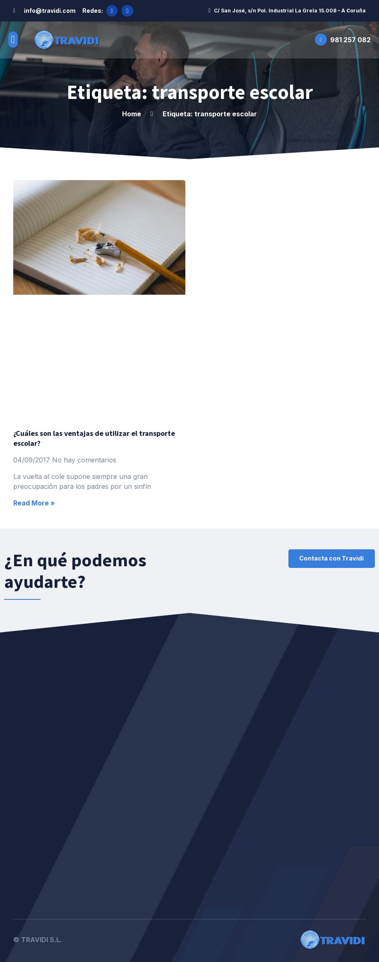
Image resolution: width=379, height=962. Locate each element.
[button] (13, 39)
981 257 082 (350, 38)
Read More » (34, 502)
